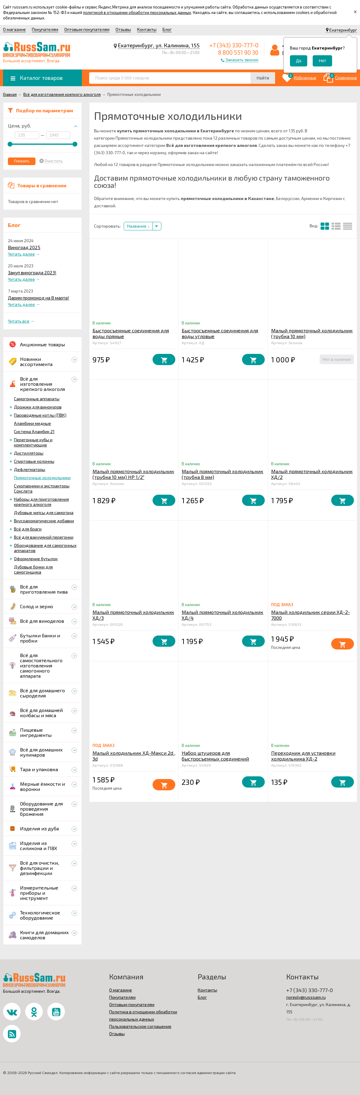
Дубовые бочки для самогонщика (33, 569)
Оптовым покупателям (86, 29)
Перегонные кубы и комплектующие (33, 442)
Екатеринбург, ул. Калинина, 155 (159, 45)
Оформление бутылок (36, 558)
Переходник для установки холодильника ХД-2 (303, 755)
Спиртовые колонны (34, 461)
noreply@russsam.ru (306, 997)
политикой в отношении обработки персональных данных (137, 12)
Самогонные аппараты (36, 398)
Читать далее (21, 253)
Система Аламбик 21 (34, 431)
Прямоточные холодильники (42, 477)
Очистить (54, 160)
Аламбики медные (32, 423)
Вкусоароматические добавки (44, 520)
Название (138, 226)
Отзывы (123, 29)
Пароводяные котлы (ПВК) (40, 415)
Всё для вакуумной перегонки (43, 537)
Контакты (146, 29)
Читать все (18, 321)
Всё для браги (28, 528)
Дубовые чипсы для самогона (43, 512)
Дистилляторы (28, 453)
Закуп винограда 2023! (32, 272)
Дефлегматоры (29, 469)
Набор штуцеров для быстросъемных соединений (215, 755)
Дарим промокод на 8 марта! (38, 297)
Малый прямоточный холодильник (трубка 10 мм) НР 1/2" (133, 474)
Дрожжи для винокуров (38, 406)
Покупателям (45, 29)
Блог (167, 29)
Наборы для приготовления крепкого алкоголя (41, 502)
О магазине (14, 29)
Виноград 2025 (24, 247)
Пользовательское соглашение (140, 1026)
